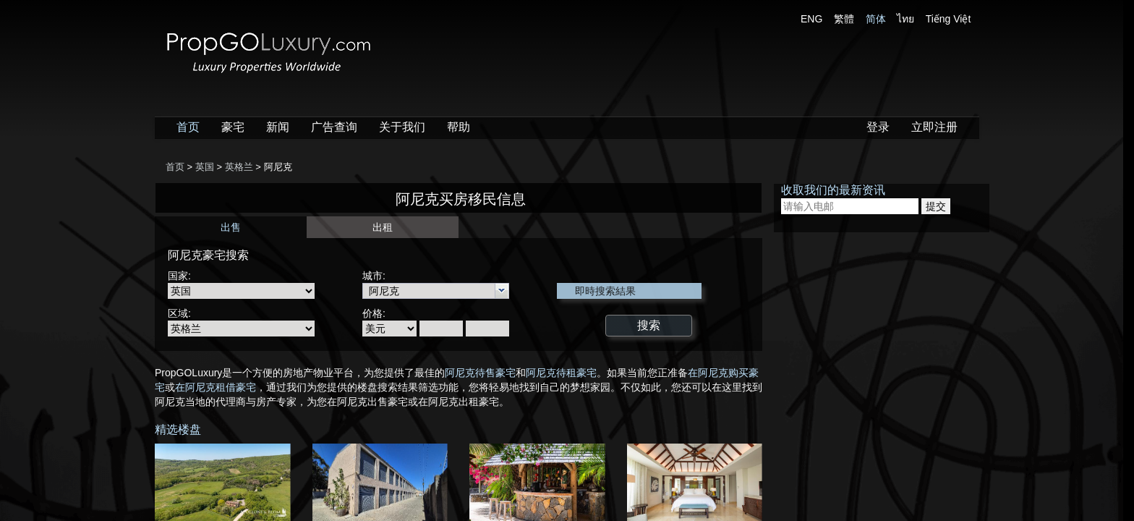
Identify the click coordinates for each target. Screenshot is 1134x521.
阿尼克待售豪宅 (480, 372)
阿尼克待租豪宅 (561, 372)
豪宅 (232, 127)
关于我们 (402, 127)
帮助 (458, 127)
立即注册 (934, 127)
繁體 (844, 19)
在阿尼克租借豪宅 (215, 387)
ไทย (905, 19)
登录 (878, 127)
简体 (876, 19)
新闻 (277, 127)
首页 (188, 127)
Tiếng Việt (948, 19)
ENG (811, 19)
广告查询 (334, 127)
